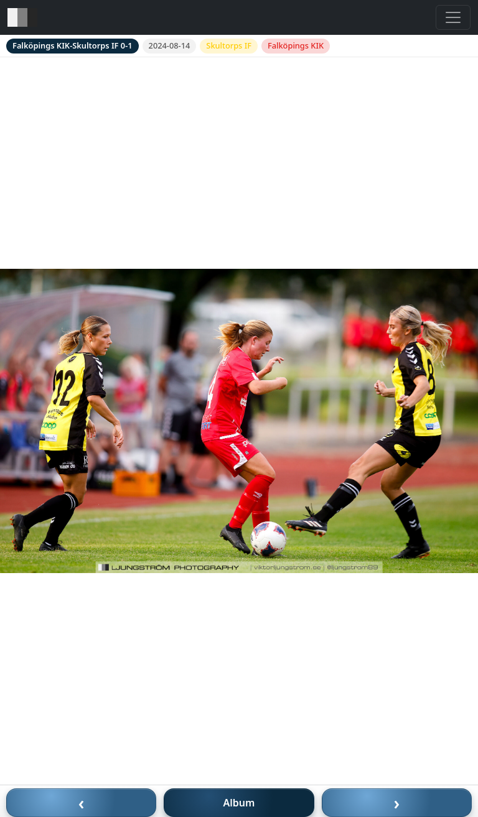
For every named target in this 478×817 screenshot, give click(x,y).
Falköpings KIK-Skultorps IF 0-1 (72, 45)
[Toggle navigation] (453, 17)
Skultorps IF (228, 45)
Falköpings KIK (296, 45)
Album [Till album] (239, 803)
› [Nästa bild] (397, 803)
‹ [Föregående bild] (81, 803)
